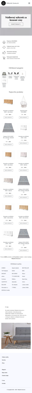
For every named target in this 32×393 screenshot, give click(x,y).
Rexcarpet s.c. (5, 287)
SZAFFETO (4, 281)
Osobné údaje (5, 375)
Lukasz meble (25, 284)
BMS (23, 270)
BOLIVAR (4, 284)
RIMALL (14, 279)
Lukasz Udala (25, 287)
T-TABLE (14, 287)
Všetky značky (5, 357)
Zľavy (3, 363)
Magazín (4, 369)
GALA (23, 281)
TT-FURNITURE (15, 276)
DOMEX (3, 268)
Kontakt (3, 383)
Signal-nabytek (15, 268)
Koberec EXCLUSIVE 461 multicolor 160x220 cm (23, 244)
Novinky (4, 360)
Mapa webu (4, 372)
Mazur (23, 273)
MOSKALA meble (6, 290)
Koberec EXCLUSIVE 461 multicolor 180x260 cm (23, 191)
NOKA (13, 270)
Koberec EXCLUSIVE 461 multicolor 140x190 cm (8, 138)
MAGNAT (4, 273)
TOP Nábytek (5, 270)
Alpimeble (14, 281)
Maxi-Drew (24, 279)
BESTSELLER (25, 268)
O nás (3, 380)
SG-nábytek (14, 284)
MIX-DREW (14, 273)
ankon (3, 276)
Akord (23, 276)
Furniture (4, 279)
